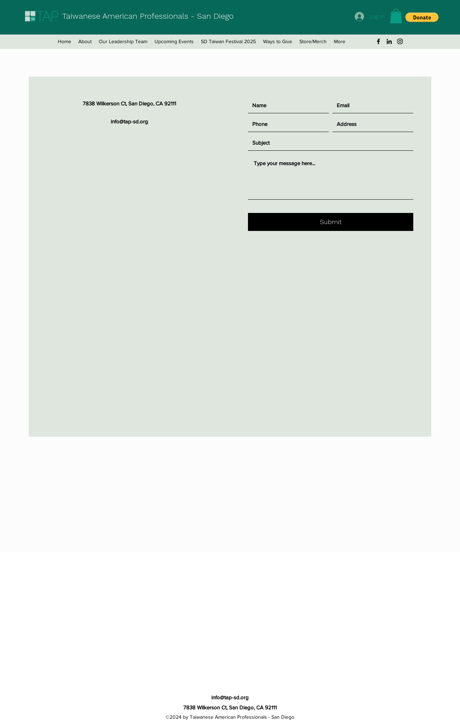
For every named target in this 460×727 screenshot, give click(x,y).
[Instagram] (400, 41)
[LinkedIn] (389, 41)
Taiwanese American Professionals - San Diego (148, 16)
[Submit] (330, 222)
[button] (396, 16)
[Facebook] (378, 41)
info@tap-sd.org (129, 121)
